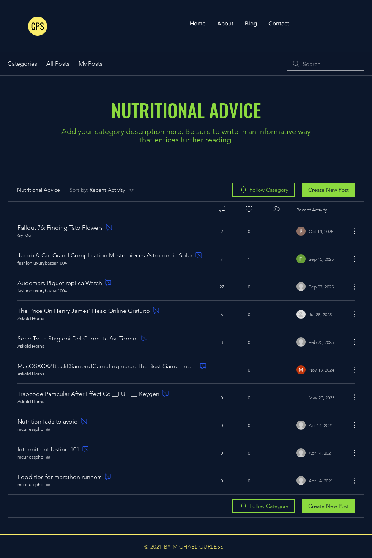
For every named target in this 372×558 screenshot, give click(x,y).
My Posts (90, 63)
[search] (325, 64)
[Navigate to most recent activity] (320, 231)
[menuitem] (263, 190)
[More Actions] (350, 231)
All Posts (57, 63)
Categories (22, 63)
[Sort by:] (102, 189)
